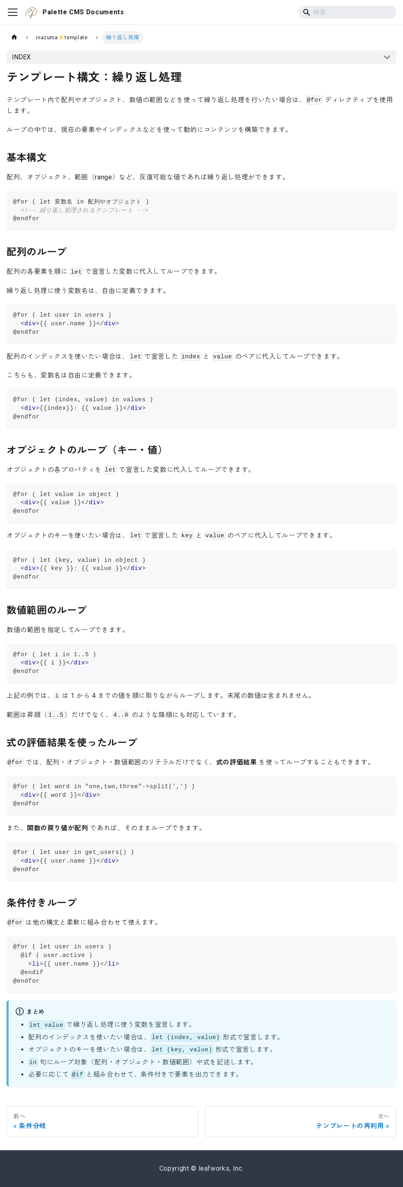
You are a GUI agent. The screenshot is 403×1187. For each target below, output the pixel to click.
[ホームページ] (14, 37)
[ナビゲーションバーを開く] (13, 12)
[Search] (347, 12)
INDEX (21, 57)
